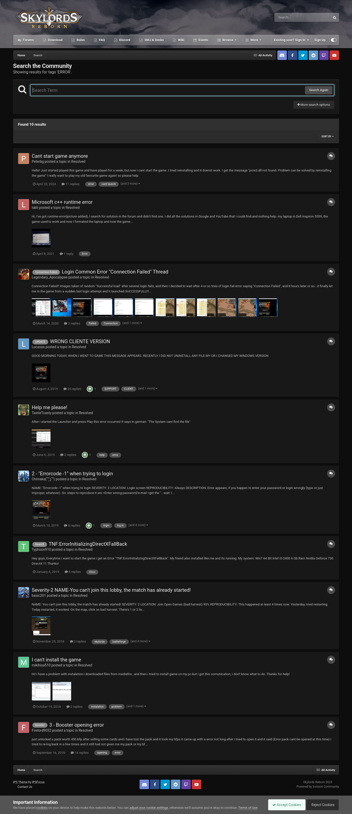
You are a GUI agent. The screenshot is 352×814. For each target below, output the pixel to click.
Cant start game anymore (60, 156)
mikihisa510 (41, 665)
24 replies (72, 389)
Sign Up (319, 40)
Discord (124, 40)
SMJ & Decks (154, 40)
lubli (35, 208)
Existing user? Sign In (291, 40)
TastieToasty (42, 413)
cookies (42, 808)
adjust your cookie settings (149, 808)
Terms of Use (247, 808)
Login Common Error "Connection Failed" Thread (115, 272)
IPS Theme (20, 782)
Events (203, 40)
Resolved (78, 161)
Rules (80, 40)
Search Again (318, 90)
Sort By (327, 136)
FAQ (101, 40)
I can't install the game (56, 660)
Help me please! (49, 407)
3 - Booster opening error (76, 725)
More (254, 40)
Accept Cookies (284, 805)
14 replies (80, 753)
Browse (228, 40)
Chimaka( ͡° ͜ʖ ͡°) (43, 479)
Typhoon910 (41, 549)
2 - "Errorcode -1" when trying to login (72, 474)
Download (54, 40)
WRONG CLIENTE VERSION (80, 341)
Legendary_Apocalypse (50, 277)
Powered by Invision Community (318, 786)
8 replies (72, 525)
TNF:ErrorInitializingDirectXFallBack (88, 544)
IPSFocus (38, 782)
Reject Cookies (322, 805)
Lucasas (38, 347)
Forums (28, 40)
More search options (313, 105)
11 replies (70, 184)
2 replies (72, 323)
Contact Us (24, 787)
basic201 (39, 595)
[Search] (289, 17)
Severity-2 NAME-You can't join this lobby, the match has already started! (111, 590)
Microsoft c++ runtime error (62, 202)
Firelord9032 (41, 730)
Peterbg (38, 161)
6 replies (73, 572)
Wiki (180, 40)
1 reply (66, 254)
